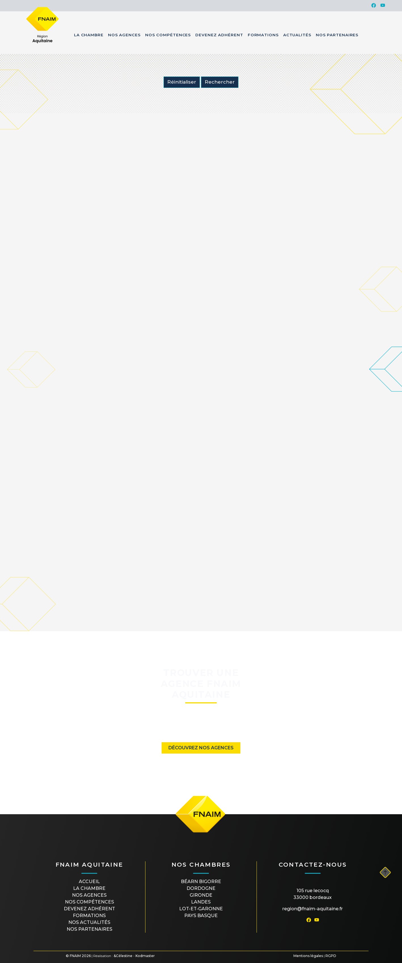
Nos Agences (124, 35)
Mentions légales (308, 956)
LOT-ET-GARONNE (201, 908)
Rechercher (220, 82)
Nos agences (89, 895)
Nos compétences (89, 902)
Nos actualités (89, 922)
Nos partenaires (89, 929)
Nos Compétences (168, 35)
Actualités (297, 35)
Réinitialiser (181, 82)
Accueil (89, 881)
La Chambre (88, 35)
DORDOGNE (201, 888)
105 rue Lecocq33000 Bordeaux (312, 894)
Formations (263, 35)
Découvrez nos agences (201, 747)
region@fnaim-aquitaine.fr (312, 908)
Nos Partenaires (337, 35)
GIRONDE (201, 895)
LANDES (201, 902)
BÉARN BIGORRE (201, 881)
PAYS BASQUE (201, 915)
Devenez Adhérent (219, 35)
